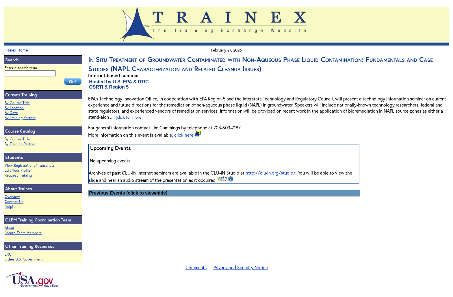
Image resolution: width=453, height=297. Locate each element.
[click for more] (129, 117)
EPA (8, 254)
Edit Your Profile (18, 170)
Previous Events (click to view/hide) (128, 192)
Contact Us (14, 201)
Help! (9, 206)
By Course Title (17, 102)
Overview (12, 196)
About (9, 228)
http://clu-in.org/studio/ (271, 173)
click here (183, 135)
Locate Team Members (23, 232)
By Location (14, 107)
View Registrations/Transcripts (30, 165)
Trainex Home (16, 50)
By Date (11, 112)
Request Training (18, 175)
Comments (196, 267)
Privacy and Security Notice (240, 267)
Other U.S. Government (24, 259)
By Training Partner (20, 117)
